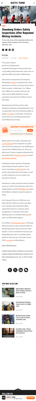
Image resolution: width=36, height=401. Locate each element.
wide (3, 158)
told (27, 215)
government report (18, 223)
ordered (14, 82)
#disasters (25, 58)
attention (13, 158)
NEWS (4, 26)
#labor (20, 58)
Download (31, 397)
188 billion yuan (24, 189)
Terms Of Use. (29, 133)
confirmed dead (7, 143)
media (7, 158)
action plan (20, 169)
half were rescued (20, 155)
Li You (6, 55)
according (10, 114)
